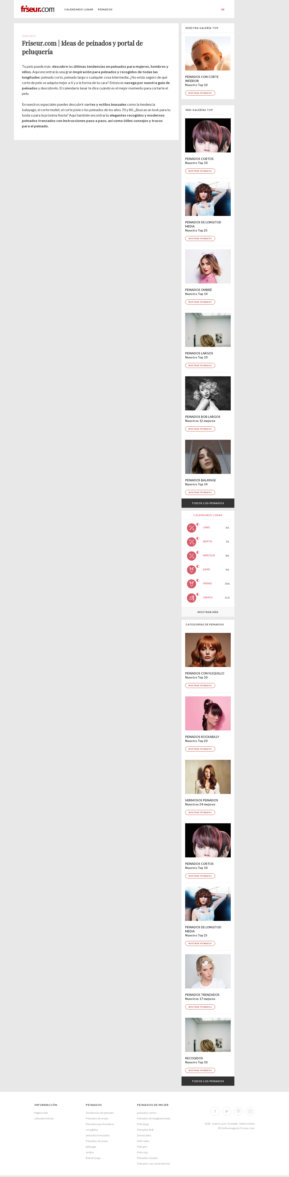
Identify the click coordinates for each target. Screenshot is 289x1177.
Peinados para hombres (100, 1124)
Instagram (250, 1111)
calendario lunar (78, 9)
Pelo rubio (143, 1141)
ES (223, 9)
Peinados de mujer (97, 1118)
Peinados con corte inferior (153, 1163)
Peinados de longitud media (153, 1118)
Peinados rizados (147, 1158)
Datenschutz (247, 1123)
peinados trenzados (98, 1135)
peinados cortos (146, 1112)
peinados (94, 1105)
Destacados (144, 1135)
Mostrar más (208, 612)
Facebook (214, 1111)
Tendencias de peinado (100, 1112)
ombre (90, 1152)
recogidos (92, 1129)
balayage (91, 1146)
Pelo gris (142, 1146)
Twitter (226, 1111)
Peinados (105, 9)
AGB (207, 1123)
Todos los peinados (208, 503)
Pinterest (238, 1111)
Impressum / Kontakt (225, 1123)
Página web (41, 1112)
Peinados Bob (145, 1129)
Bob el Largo (93, 1158)
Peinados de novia (97, 1141)
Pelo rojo (142, 1152)
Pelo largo (143, 1124)
